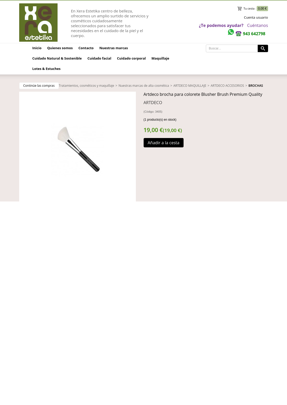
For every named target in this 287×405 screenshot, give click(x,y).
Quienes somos (60, 48)
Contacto (86, 48)
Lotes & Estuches (46, 68)
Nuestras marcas (113, 48)
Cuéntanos (257, 25)
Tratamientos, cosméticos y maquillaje (86, 85)
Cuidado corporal (131, 58)
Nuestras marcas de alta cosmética (143, 85)
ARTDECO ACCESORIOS (227, 85)
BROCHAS (255, 85)
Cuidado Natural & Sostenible (57, 58)
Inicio (37, 48)
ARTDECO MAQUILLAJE (189, 85)
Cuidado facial (99, 58)
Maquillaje (160, 58)
